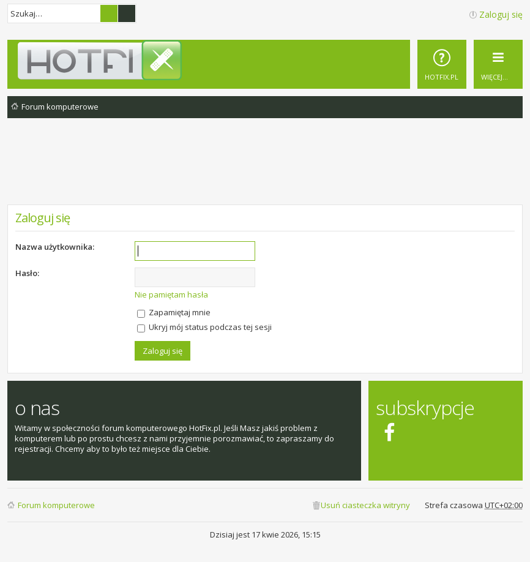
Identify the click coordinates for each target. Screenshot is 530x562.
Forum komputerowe (56, 505)
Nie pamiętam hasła (171, 294)
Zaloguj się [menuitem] (501, 14)
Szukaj (109, 13)
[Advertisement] (265, 170)
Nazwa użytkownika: (54, 246)
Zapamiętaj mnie (174, 312)
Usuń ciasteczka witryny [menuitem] (365, 505)
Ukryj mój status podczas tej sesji (204, 326)
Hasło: (27, 273)
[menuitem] (441, 64)
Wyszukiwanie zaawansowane (126, 13)
